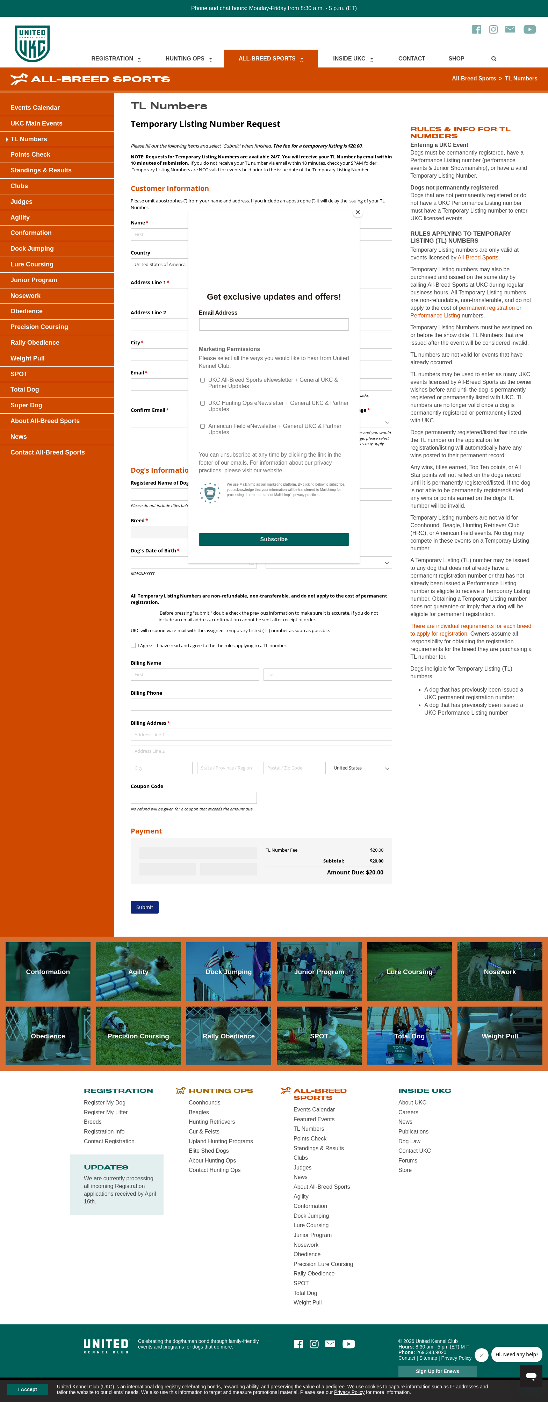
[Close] (358, 212)
